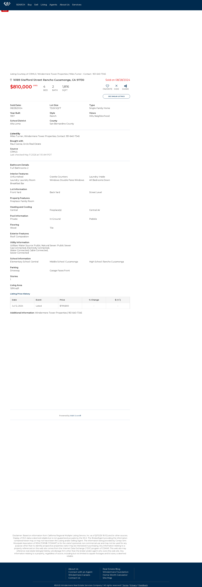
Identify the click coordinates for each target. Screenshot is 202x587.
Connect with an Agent (80, 572)
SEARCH (20, 4)
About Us (65, 4)
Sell (36, 4)
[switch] (107, 88)
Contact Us (74, 578)
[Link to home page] (7, 5)
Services (76, 4)
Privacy (133, 585)
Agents (53, 4)
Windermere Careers (79, 575)
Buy (30, 4)
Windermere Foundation (115, 572)
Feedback (143, 585)
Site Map (107, 578)
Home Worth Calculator (115, 575)
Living (44, 4)
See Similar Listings (116, 96)
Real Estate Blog (111, 569)
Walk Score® (75, 416)
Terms (125, 585)
